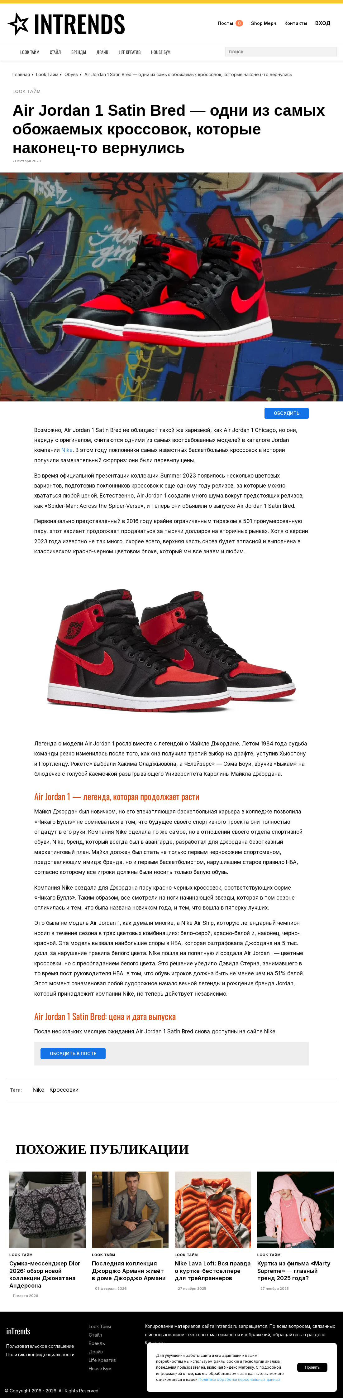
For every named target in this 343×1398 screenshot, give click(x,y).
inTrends (67, 24)
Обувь (71, 74)
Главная (21, 74)
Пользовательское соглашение (40, 1346)
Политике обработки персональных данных (239, 1379)
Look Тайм (29, 54)
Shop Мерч (263, 24)
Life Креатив (130, 54)
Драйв (102, 54)
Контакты (295, 24)
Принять (312, 1367)
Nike (67, 451)
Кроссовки (64, 1091)
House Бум (160, 54)
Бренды (78, 54)
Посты (230, 24)
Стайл (55, 54)
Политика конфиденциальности (40, 1354)
